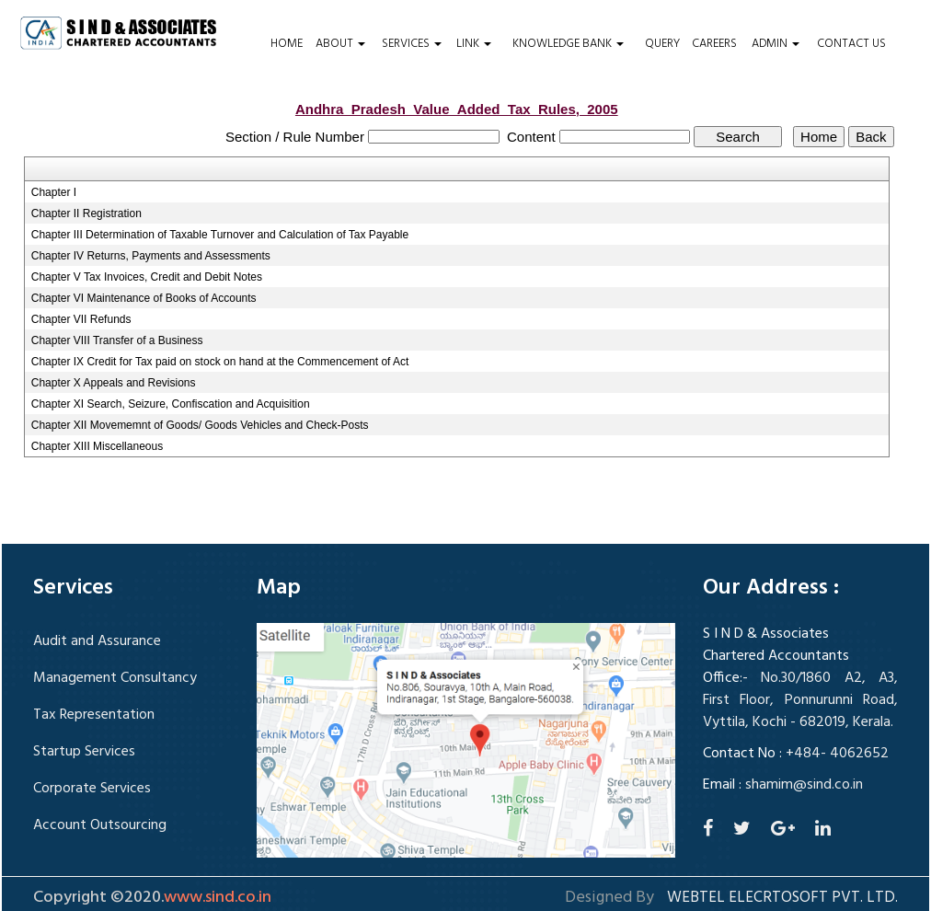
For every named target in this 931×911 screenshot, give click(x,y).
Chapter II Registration (86, 213)
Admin (775, 44)
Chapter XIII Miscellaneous (97, 446)
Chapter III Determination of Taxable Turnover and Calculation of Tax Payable (219, 234)
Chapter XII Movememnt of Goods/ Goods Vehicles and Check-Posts (200, 425)
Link (473, 44)
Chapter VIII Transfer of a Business (117, 340)
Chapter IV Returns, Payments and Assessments (150, 255)
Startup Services (84, 752)
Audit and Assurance (97, 641)
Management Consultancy (115, 678)
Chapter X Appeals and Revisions (113, 382)
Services (412, 44)
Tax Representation (94, 715)
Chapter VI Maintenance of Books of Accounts (144, 298)
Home (286, 44)
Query (662, 44)
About (340, 44)
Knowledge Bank (568, 44)
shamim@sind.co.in (804, 785)
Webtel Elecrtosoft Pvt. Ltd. (782, 898)
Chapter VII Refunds (81, 319)
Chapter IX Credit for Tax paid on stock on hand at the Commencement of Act (220, 361)
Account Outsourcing (100, 825)
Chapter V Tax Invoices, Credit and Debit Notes (146, 277)
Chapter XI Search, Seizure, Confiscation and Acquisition (170, 404)
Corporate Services (92, 789)
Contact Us (851, 44)
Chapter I (53, 192)
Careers (714, 44)
